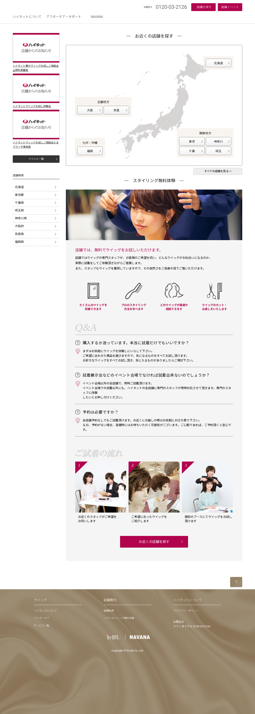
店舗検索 (109, 610)
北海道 (19, 187)
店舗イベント (230, 7)
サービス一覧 (41, 625)
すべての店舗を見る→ (217, 171)
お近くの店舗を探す (154, 542)
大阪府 (19, 226)
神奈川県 (21, 218)
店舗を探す (204, 7)
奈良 (116, 110)
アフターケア (41, 618)
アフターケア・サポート (63, 17)
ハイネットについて (27, 17)
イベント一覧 (36, 158)
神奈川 (218, 141)
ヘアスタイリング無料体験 (119, 618)
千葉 (192, 151)
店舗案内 (110, 600)
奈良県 (19, 234)
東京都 (19, 195)
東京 (192, 141)
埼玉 (218, 151)
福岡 (90, 151)
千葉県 (19, 202)
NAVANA (97, 17)
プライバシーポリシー (186, 610)
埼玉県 (19, 210)
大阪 (90, 110)
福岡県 (19, 242)
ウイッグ (40, 600)
